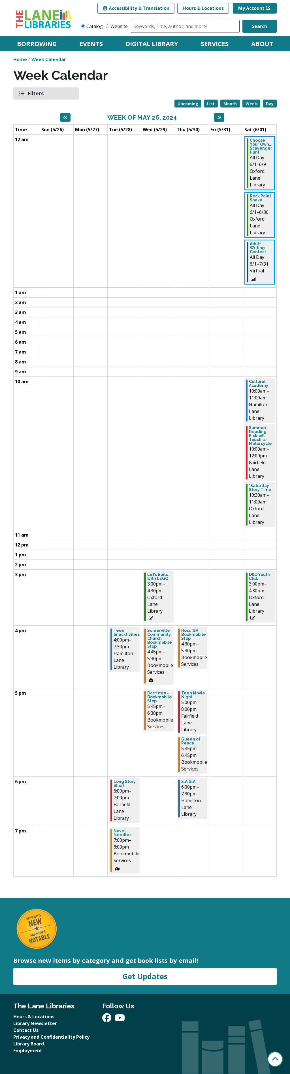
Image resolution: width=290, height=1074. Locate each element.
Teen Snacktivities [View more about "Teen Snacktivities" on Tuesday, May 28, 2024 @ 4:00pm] (127, 632)
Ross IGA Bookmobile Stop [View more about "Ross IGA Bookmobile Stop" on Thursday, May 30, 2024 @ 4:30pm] (193, 634)
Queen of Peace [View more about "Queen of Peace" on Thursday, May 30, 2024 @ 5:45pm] (191, 741)
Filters (36, 93)
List (211, 103)
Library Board (28, 1044)
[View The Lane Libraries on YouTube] (120, 1019)
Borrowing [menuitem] (37, 43)
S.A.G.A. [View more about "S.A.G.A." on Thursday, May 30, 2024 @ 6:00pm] (189, 782)
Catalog (94, 26)
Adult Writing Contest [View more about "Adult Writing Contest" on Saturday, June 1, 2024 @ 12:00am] (258, 248)
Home (20, 59)
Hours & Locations (203, 8)
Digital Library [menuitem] (151, 43)
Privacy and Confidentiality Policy (51, 1037)
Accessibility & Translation (136, 8)
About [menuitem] (262, 43)
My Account (251, 8)
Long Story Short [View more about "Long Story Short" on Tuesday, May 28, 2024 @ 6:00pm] (125, 783)
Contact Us (26, 1030)
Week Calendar (48, 59)
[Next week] (219, 117)
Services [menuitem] (215, 43)
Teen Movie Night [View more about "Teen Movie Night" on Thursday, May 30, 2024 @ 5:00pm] (193, 695)
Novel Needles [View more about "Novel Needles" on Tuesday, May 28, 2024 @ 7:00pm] (122, 833)
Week (251, 103)
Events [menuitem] (91, 43)
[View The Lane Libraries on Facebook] (107, 1019)
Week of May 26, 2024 (142, 117)
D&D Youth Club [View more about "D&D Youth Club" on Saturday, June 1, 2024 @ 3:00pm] (259, 576)
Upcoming (188, 103)
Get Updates (145, 976)
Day (270, 103)
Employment (27, 1050)
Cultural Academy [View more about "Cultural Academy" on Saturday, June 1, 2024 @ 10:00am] (258, 384)
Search (259, 26)
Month (230, 103)
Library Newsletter (35, 1023)
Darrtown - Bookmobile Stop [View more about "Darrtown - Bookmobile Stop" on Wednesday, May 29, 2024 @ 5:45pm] (159, 697)
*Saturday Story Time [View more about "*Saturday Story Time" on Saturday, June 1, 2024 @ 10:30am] (260, 488)
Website (119, 26)
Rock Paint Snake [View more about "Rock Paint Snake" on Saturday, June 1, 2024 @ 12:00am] (260, 198)
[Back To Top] (275, 1059)
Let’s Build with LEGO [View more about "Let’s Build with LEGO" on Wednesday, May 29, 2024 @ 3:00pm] (158, 576)
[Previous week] (65, 117)
